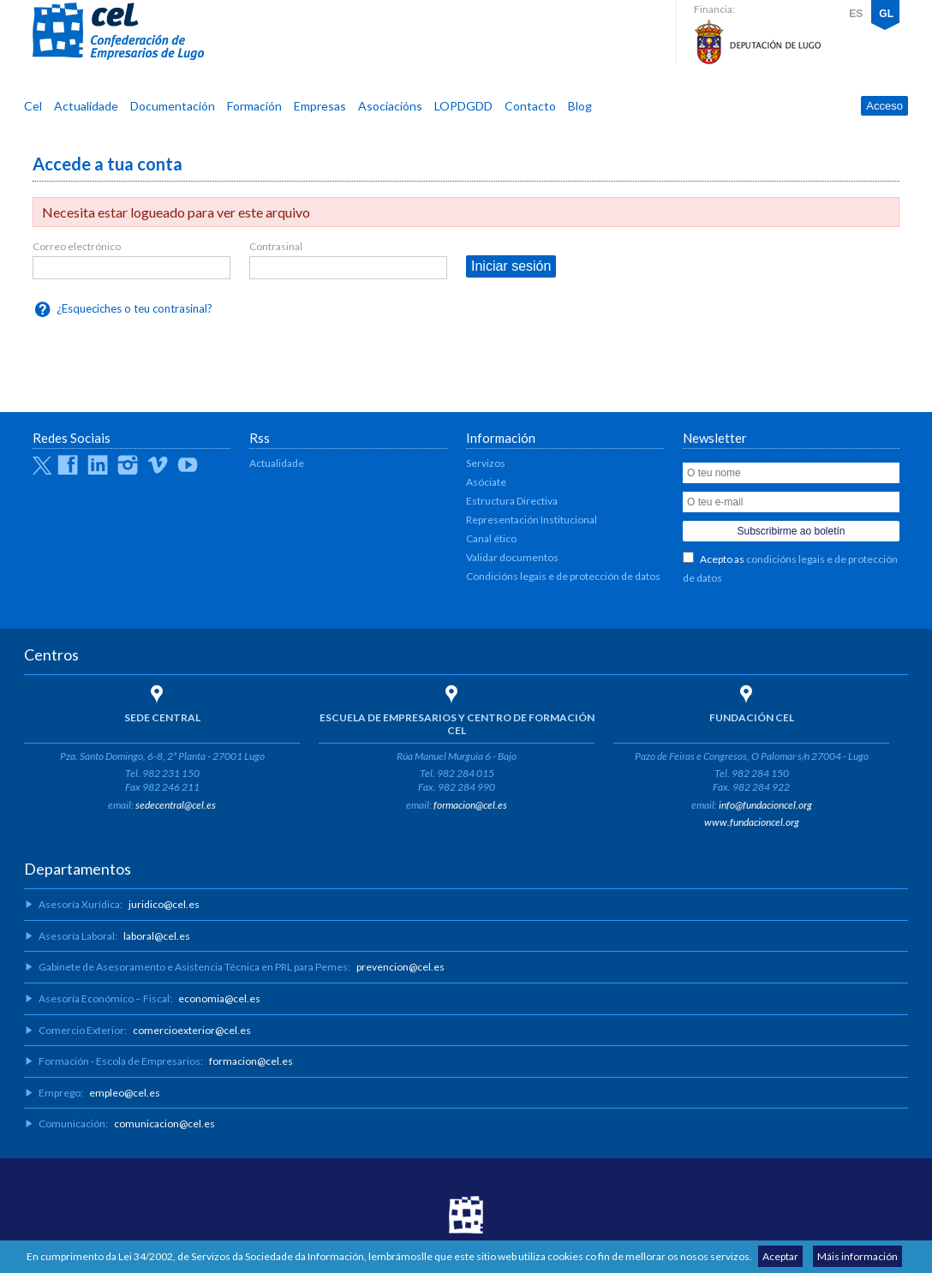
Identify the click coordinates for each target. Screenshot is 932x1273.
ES (856, 14)
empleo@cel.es (124, 1092)
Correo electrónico (77, 246)
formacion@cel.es (470, 804)
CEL (118, 32)
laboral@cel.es (156, 935)
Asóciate (486, 481)
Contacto (530, 106)
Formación (254, 106)
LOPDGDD (463, 106)
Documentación (172, 106)
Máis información (857, 1256)
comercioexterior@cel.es (192, 1030)
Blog (580, 106)
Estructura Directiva (512, 500)
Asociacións (390, 106)
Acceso (884, 105)
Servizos (485, 463)
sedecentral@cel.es (175, 804)
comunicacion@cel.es (164, 1123)
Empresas (320, 106)
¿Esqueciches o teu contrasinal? (134, 308)
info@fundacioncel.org (765, 804)
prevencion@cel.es (400, 966)
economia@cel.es (219, 998)
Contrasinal (275, 246)
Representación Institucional (531, 519)
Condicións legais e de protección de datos (563, 576)
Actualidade (86, 106)
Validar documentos (512, 557)
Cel (33, 106)
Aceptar (780, 1256)
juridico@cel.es (164, 904)
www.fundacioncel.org (751, 822)
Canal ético (491, 538)
